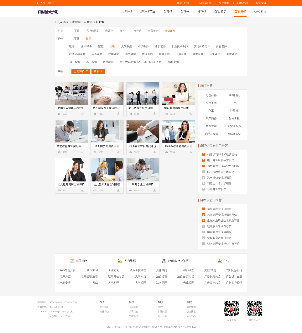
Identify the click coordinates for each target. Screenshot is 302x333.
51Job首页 (205, 3)
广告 (234, 103)
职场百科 (242, 3)
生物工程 (234, 118)
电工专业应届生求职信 (218, 160)
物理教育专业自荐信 (217, 226)
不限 (77, 30)
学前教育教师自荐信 (217, 237)
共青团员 (234, 95)
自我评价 (240, 11)
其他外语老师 (202, 46)
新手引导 (162, 316)
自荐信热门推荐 (211, 200)
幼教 (112, 46)
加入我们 (133, 307)
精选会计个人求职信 (217, 183)
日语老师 (181, 54)
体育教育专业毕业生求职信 (221, 166)
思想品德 (211, 95)
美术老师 (231, 54)
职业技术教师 (180, 46)
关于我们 (104, 307)
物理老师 (147, 54)
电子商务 (82, 261)
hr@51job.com (57, 316)
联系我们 (133, 311)
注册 (187, 3)
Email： (45, 311)
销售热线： (43, 302)
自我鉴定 (220, 11)
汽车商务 (211, 118)
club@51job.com (58, 311)
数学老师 (113, 54)
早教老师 (198, 54)
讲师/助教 (86, 46)
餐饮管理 (211, 126)
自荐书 (185, 11)
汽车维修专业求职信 (217, 177)
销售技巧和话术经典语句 (219, 154)
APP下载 (45, 3)
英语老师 (96, 54)
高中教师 (91, 61)
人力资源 (130, 261)
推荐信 (201, 11)
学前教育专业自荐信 (217, 232)
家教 (101, 46)
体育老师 (221, 46)
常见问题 (162, 311)
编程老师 (173, 61)
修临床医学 (234, 133)
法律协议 (104, 311)
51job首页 (63, 22)
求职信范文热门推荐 (214, 145)
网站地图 (191, 307)
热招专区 (260, 11)
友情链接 (133, 316)
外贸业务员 (234, 126)
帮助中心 (162, 307)
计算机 (234, 110)
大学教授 (126, 46)
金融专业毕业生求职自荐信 (221, 220)
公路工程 (211, 103)
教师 (88, 38)
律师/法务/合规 (178, 261)
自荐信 (168, 11)
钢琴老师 (108, 61)
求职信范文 (148, 11)
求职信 (128, 11)
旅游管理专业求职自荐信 (219, 214)
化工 (211, 110)
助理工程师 (211, 133)
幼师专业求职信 (214, 189)
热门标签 (206, 85)
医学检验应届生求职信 (218, 171)
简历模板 (224, 3)
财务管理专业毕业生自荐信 (221, 243)
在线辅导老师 (77, 54)
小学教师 (143, 46)
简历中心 (191, 316)
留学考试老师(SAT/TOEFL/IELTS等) (141, 61)
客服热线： (43, 307)
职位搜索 (191, 311)
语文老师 (130, 54)
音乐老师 (214, 54)
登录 (179, 3)
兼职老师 (160, 46)
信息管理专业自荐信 (217, 209)
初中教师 (74, 61)
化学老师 (164, 54)
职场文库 (261, 3)
